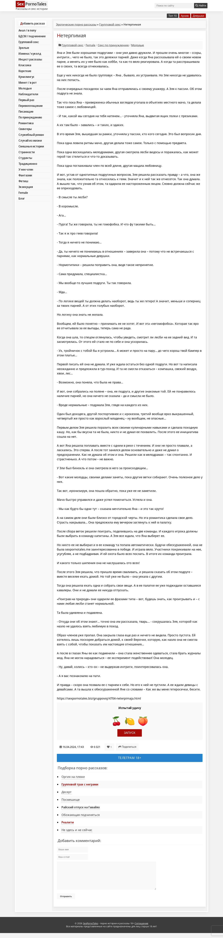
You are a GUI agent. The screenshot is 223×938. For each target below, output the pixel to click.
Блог (22, 198)
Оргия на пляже (73, 777)
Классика (25, 65)
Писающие (26, 111)
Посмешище (70, 800)
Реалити (67, 822)
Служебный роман (31, 135)
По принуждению (30, 117)
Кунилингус (26, 77)
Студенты (25, 158)
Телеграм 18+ (129, 758)
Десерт (66, 792)
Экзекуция (26, 187)
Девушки (198, 16)
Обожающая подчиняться (80, 815)
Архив (185, 16)
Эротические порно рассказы (76, 24)
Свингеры (25, 129)
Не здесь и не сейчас (76, 830)
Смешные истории (31, 146)
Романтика (26, 123)
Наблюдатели (28, 94)
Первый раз (26, 100)
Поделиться (127, 746)
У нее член (26, 169)
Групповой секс (29, 42)
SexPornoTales (90, 928)
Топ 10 (172, 16)
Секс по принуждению (113, 45)
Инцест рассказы (30, 59)
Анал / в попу (27, 30)
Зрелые (24, 48)
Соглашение (141, 928)
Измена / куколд (30, 53)
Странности (27, 152)
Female (23, 193)
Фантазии (25, 175)
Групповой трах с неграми (79, 784)
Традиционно (28, 164)
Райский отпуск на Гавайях (80, 807)
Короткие (25, 71)
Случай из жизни (30, 140)
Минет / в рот (28, 82)
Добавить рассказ (32, 23)
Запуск (129, 732)
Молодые (25, 88)
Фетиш (23, 181)
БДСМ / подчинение (32, 36)
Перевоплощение (31, 106)
